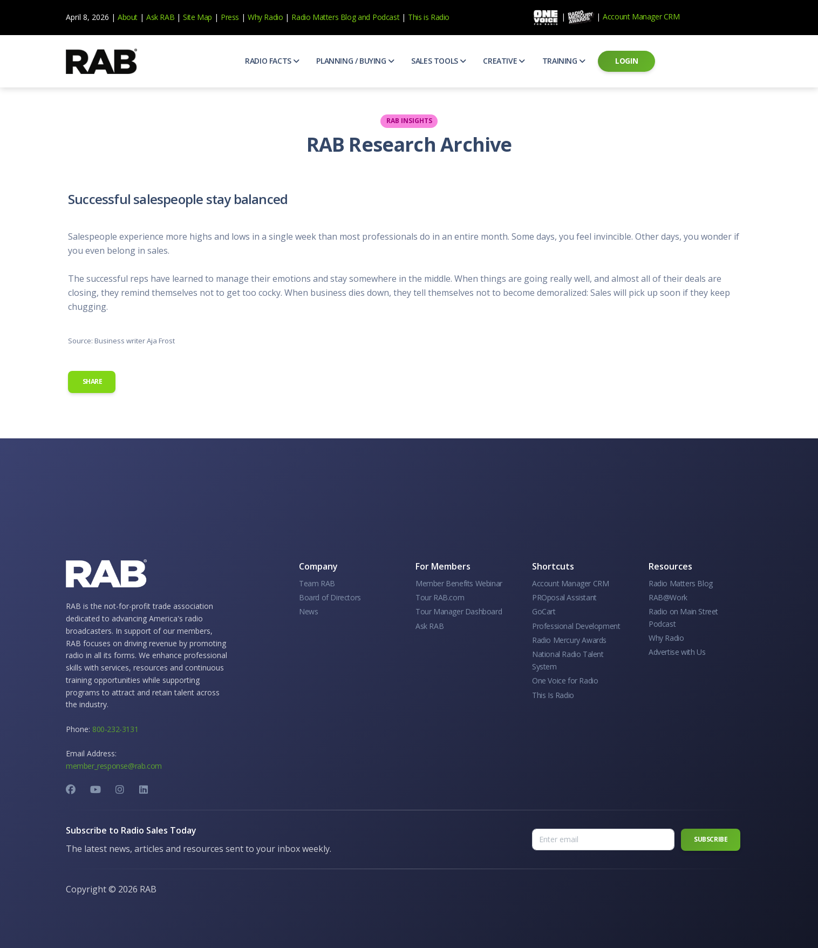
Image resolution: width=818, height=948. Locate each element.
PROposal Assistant (564, 597)
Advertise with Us (677, 652)
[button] (272, 61)
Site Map (197, 17)
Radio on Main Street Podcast (683, 617)
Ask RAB (160, 17)
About (128, 17)
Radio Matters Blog (323, 17)
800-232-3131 (115, 729)
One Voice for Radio (565, 680)
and (364, 17)
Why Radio (265, 17)
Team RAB (317, 583)
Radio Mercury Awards (569, 640)
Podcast (385, 17)
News (308, 611)
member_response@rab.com (114, 766)
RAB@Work (668, 597)
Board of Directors (330, 597)
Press (230, 17)
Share (92, 381)
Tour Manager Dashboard (458, 611)
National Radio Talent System (568, 660)
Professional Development (576, 626)
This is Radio (428, 17)
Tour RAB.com (439, 597)
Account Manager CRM (641, 16)
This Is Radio (553, 695)
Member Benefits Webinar (458, 583)
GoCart (544, 611)
